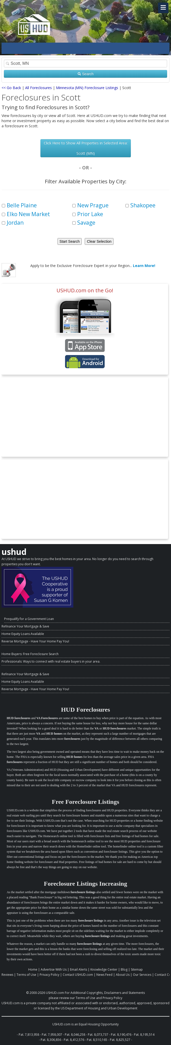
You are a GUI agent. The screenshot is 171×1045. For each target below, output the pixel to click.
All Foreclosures (38, 87)
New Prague (93, 205)
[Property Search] (85, 63)
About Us (123, 974)
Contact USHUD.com (78, 974)
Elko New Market (28, 214)
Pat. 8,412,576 (74, 1040)
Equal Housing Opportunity (99, 1024)
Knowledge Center (103, 969)
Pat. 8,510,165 (97, 1040)
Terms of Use (26, 974)
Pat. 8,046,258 (75, 1034)
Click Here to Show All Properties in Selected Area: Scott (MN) (85, 148)
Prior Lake (90, 214)
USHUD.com (55, 993)
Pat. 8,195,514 (144, 1034)
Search (85, 74)
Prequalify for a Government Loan (29, 619)
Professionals (12, 661)
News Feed (104, 974)
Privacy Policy (49, 974)
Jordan (15, 222)
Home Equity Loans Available (23, 634)
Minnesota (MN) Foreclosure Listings (87, 87)
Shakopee (142, 205)
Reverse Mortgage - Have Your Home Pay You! (35, 641)
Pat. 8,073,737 (98, 1034)
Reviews (7, 974)
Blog (124, 969)
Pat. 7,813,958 (29, 1034)
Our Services (142, 974)
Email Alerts (78, 969)
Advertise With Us (54, 969)
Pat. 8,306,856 (51, 1040)
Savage (86, 222)
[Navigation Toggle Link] (163, 8)
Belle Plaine (22, 205)
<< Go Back (11, 87)
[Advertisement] (85, 417)
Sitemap (137, 969)
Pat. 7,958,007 (52, 1034)
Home (32, 969)
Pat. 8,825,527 (120, 1040)
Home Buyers (12, 654)
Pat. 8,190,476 (121, 1034)
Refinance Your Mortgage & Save (25, 626)
